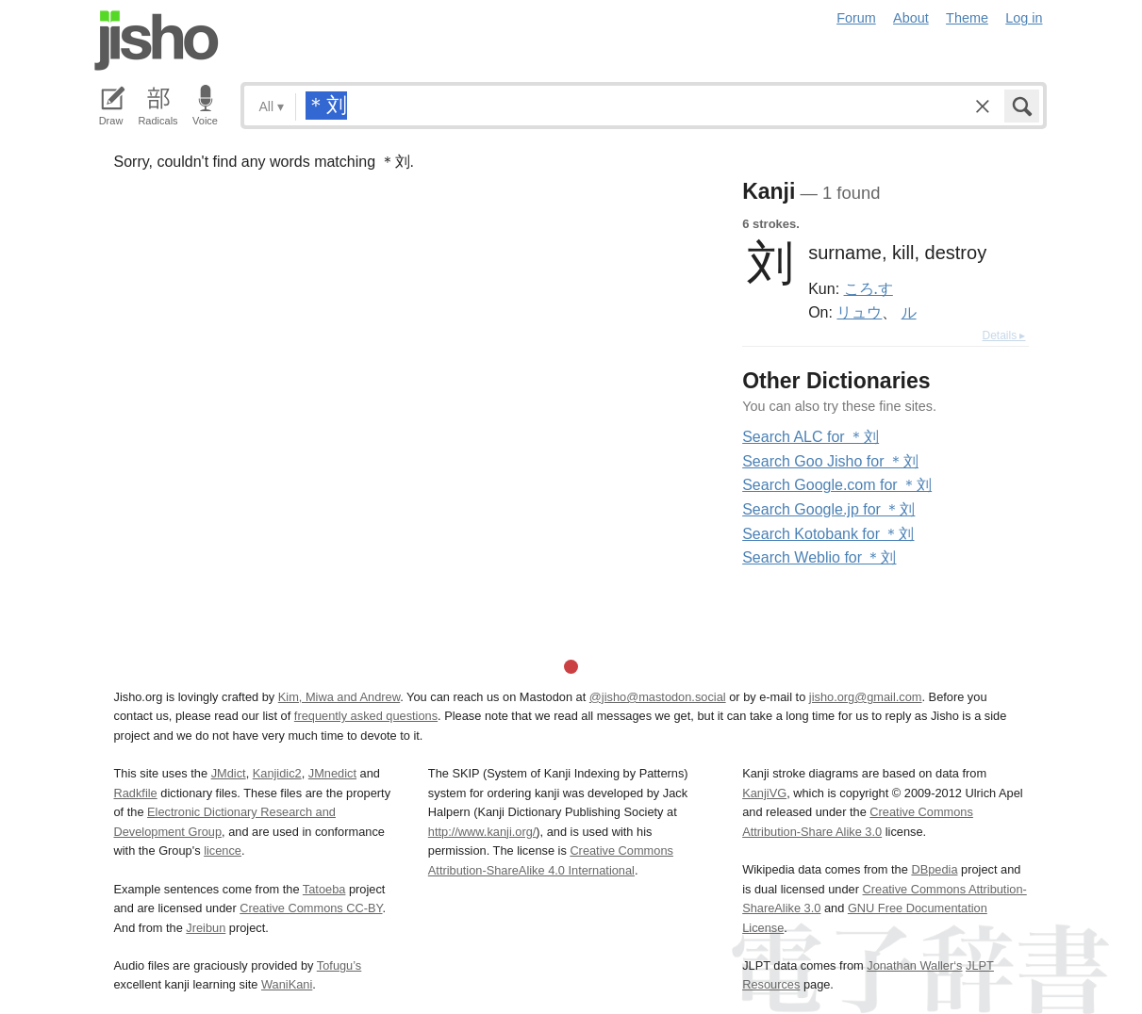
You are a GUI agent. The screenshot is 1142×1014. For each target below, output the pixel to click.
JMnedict (332, 773)
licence (222, 850)
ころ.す (868, 288)
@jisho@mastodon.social (657, 697)
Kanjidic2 (277, 773)
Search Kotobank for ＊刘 (828, 534)
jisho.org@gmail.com (865, 697)
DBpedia (934, 869)
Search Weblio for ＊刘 (819, 557)
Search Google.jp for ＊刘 (828, 509)
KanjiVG (764, 793)
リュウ (859, 312)
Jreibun (205, 928)
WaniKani (286, 984)
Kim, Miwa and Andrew (339, 697)
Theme (967, 17)
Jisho (156, 40)
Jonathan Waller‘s (914, 965)
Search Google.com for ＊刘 (837, 485)
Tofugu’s (339, 965)
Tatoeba (324, 889)
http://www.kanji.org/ (482, 832)
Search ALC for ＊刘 (810, 437)
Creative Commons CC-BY (311, 908)
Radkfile (135, 793)
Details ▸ (1003, 335)
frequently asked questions (366, 716)
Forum (856, 17)
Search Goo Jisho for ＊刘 (830, 461)
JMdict (228, 773)
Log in (1023, 17)
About (911, 17)
